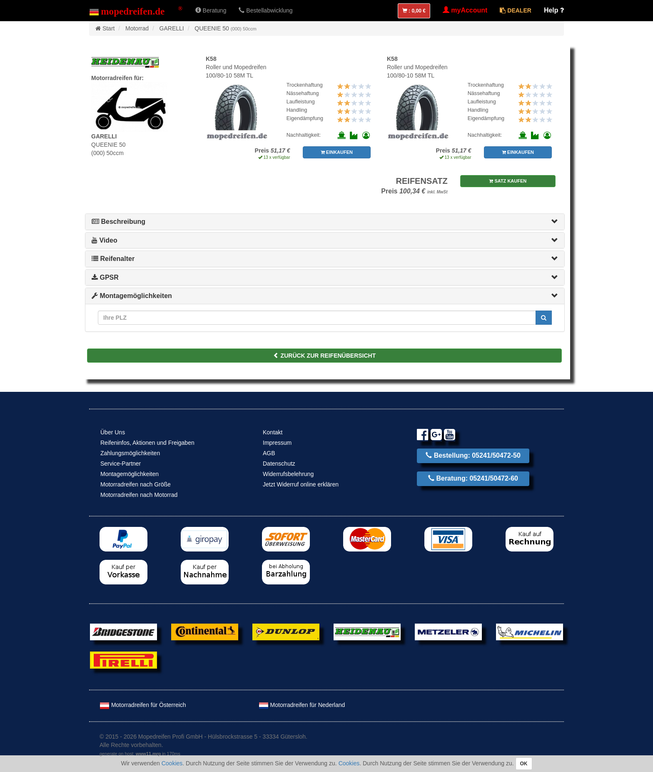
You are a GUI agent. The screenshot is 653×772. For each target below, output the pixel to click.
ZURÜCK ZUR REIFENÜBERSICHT (324, 355)
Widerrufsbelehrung (288, 474)
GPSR (105, 277)
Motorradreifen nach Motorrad (138, 494)
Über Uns (112, 432)
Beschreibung (118, 221)
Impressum (277, 442)
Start (108, 28)
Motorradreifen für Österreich (143, 705)
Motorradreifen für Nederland (302, 705)
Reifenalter (113, 258)
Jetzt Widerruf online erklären (301, 484)
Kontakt (272, 432)
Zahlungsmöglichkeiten (130, 453)
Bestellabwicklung (265, 10)
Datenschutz (279, 463)
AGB (269, 453)
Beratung (211, 10)
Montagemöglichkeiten (132, 295)
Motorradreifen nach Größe (135, 484)
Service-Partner (120, 463)
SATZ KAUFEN (507, 180)
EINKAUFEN (337, 152)
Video (104, 240)
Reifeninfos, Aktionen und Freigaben (147, 442)
